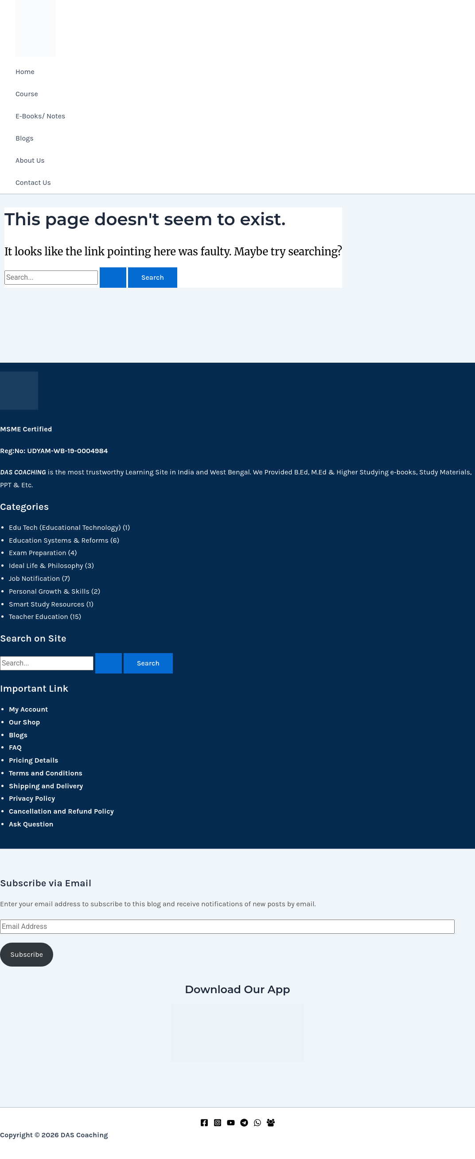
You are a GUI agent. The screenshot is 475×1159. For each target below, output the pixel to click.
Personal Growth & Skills (49, 590)
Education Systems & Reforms (59, 538)
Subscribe (26, 953)
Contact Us (33, 182)
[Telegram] (244, 1124)
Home (25, 71)
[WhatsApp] (257, 1124)
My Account (28, 708)
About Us (30, 160)
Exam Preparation (37, 551)
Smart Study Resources (47, 602)
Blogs (25, 138)
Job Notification (34, 577)
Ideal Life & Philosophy (46, 564)
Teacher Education (38, 615)
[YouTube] (231, 1124)
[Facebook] (204, 1124)
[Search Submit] (113, 279)
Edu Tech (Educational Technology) (65, 526)
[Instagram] (218, 1124)
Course (27, 94)
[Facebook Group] (271, 1124)
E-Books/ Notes (40, 116)
